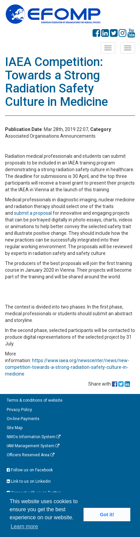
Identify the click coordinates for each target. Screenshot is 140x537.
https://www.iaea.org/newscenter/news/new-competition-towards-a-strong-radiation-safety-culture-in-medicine (67, 367)
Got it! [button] (107, 514)
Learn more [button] (24, 526)
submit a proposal (33, 213)
